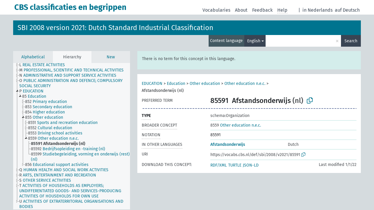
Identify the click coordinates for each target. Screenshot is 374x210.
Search (350, 40)
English (253, 40)
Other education (205, 83)
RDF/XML (218, 165)
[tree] (71, 136)
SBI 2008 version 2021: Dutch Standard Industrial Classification (115, 28)
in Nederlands (317, 10)
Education (176, 83)
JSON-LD (251, 165)
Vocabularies (216, 10)
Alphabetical (33, 57)
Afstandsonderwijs (227, 144)
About (241, 10)
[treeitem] (44, 65)
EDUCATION (152, 83)
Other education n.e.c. (244, 83)
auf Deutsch (347, 10)
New (111, 57)
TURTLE (234, 165)
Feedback (262, 10)
